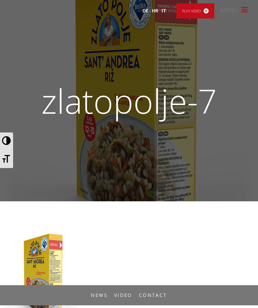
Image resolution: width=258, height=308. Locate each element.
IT (164, 10)
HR (155, 10)
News (99, 295)
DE (145, 10)
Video (123, 295)
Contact (153, 295)
